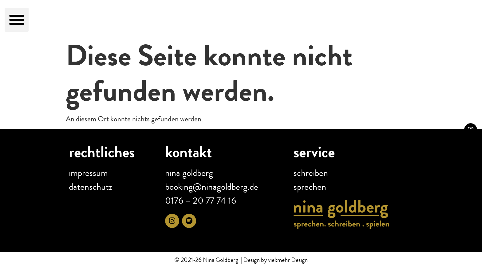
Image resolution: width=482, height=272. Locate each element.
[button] (17, 20)
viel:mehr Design (287, 259)
